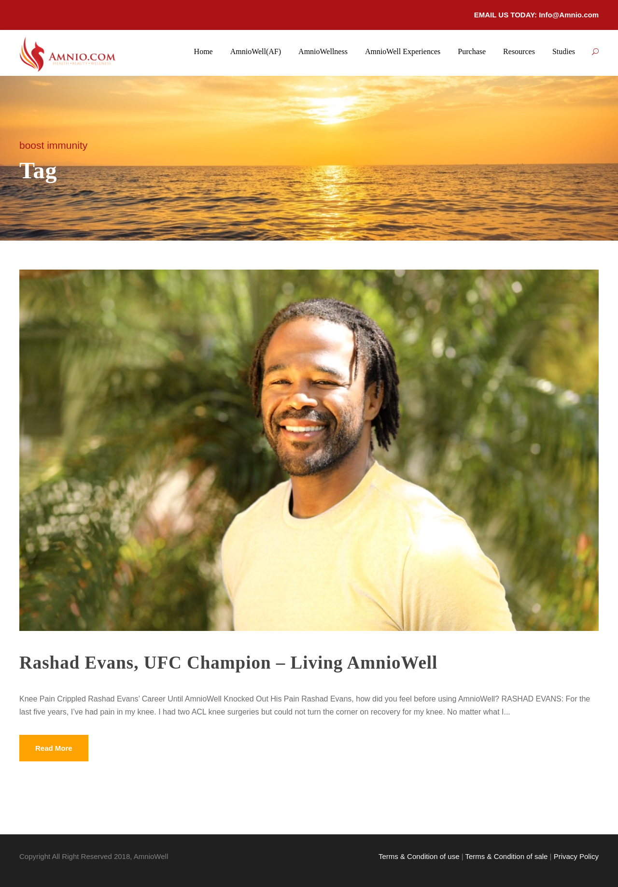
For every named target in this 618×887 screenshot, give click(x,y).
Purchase (472, 51)
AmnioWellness (323, 51)
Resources (519, 51)
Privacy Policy (576, 856)
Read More (53, 748)
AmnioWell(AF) (255, 51)
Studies (563, 51)
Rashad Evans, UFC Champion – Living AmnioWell (228, 662)
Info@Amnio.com (569, 15)
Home (203, 51)
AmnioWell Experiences (402, 51)
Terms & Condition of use (419, 856)
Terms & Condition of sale (506, 856)
